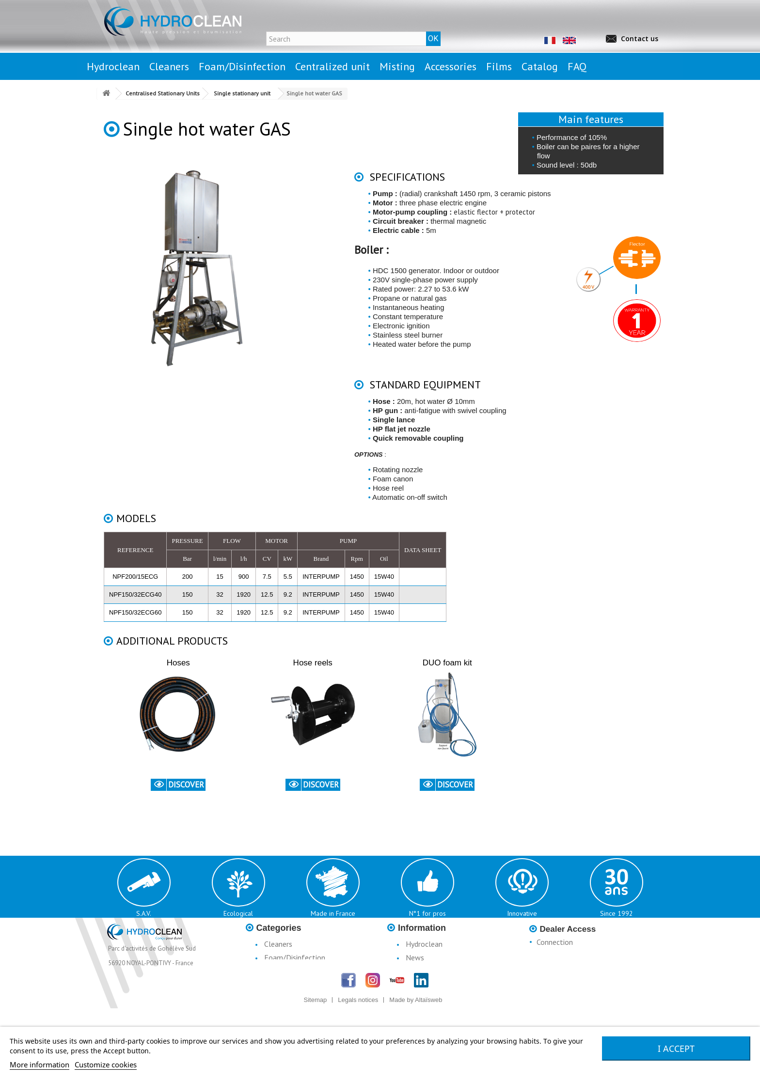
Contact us (639, 38)
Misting (276, 984)
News (415, 957)
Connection (555, 942)
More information (39, 1064)
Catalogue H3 (428, 1012)
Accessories (282, 998)
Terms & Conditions (438, 998)
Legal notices (427, 971)
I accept (676, 1048)
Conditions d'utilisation (442, 984)
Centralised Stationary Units (309, 971)
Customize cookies (106, 1064)
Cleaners (278, 944)
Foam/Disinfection (294, 957)
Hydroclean (424, 944)
